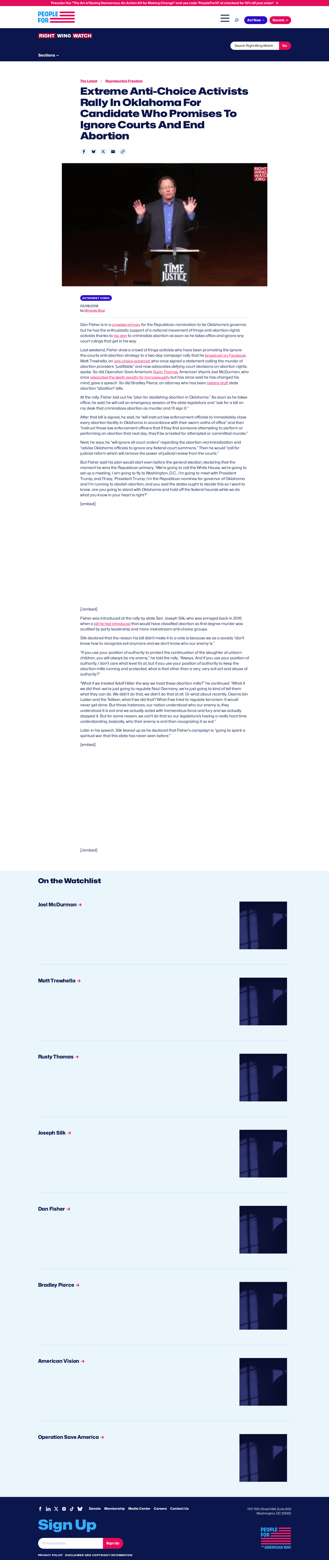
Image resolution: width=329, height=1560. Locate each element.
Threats (69, 46)
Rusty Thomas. (194, 363)
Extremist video (96, 289)
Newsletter (150, 46)
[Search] (237, 20)
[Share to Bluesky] (93, 143)
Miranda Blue (94, 303)
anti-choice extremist (153, 352)
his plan (121, 327)
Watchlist (95, 46)
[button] (122, 143)
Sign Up (112, 1535)
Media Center (139, 1500)
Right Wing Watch (179, 21)
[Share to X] (103, 143)
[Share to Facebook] (83, 143)
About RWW (120, 46)
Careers (160, 1500)
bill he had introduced (113, 615)
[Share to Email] (113, 143)
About (108, 21)
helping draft (91, 380)
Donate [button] (278, 20)
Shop (222, 21)
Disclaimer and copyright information (98, 1547)
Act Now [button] (254, 20)
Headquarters (150, 21)
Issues (127, 21)
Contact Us (179, 1500)
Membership (114, 1500)
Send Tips (179, 46)
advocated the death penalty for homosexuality (163, 369)
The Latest (205, 21)
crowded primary (127, 316)
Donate (95, 1500)
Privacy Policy (50, 1547)
